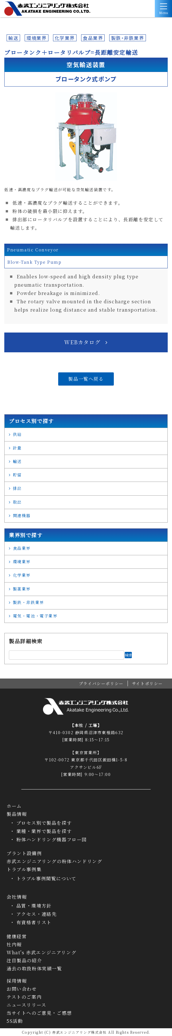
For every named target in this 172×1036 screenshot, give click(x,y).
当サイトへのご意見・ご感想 (39, 1013)
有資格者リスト (34, 922)
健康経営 (17, 936)
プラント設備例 (24, 853)
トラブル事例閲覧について (46, 878)
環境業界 (36, 37)
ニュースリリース (26, 1005)
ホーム (14, 806)
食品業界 (93, 37)
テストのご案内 (24, 997)
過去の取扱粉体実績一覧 (34, 969)
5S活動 (15, 1021)
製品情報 (17, 814)
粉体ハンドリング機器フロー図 (51, 839)
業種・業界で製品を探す (44, 831)
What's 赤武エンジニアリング (41, 952)
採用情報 (17, 981)
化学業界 (65, 37)
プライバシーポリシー (101, 683)
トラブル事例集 (24, 869)
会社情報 (17, 897)
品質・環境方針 (34, 905)
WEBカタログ (82, 342)
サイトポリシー (147, 683)
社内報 (14, 944)
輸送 (13, 37)
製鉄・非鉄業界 (127, 37)
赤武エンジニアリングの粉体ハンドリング (54, 861)
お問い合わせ (22, 989)
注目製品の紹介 (24, 960)
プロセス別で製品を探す (44, 823)
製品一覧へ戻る (85, 379)
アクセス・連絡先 (36, 914)
